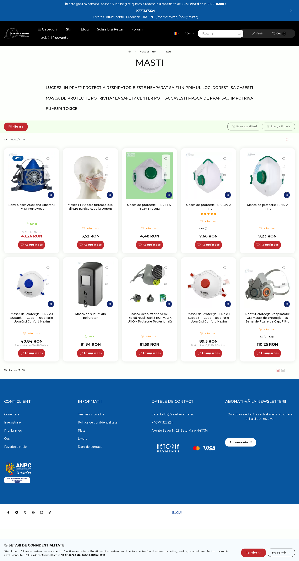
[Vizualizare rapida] (48, 175)
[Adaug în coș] (31, 245)
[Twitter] (25, 512)
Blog (85, 29)
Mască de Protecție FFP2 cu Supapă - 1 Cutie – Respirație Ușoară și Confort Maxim (31, 317)
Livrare (82, 439)
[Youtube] (33, 512)
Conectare (11, 414)
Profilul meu (13, 430)
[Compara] (48, 167)
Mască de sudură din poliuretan (90, 316)
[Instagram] (41, 512)
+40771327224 (162, 422)
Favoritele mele (15, 447)
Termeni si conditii (91, 414)
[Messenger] (16, 512)
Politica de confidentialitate (98, 422)
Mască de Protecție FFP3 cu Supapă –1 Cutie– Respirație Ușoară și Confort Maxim (208, 317)
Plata (81, 430)
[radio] (291, 139)
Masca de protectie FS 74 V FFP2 (267, 207)
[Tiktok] (50, 512)
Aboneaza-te (241, 442)
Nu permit (281, 552)
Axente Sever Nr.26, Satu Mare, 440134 (180, 430)
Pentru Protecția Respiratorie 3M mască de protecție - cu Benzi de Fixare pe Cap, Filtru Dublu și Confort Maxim (267, 319)
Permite (253, 552)
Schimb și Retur (110, 29)
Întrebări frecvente (53, 38)
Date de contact (90, 447)
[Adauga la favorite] (48, 159)
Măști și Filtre (148, 51)
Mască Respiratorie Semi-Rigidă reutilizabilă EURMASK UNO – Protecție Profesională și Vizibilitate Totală (149, 319)
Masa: (203, 228)
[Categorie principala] (129, 51)
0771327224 (145, 10)
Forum (137, 29)
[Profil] (257, 33)
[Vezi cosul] (279, 33)
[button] (47, 29)
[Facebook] (8, 512)
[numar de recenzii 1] (208, 214)
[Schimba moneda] (189, 33)
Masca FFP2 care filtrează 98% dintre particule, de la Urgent (90, 207)
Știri (69, 29)
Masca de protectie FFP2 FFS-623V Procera (149, 207)
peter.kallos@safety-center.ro (173, 414)
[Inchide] (291, 11)
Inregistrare (12, 422)
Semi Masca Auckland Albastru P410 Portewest (32, 207)
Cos (7, 439)
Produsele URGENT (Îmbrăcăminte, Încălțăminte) (162, 17)
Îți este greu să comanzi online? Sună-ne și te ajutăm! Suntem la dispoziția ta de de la (145, 4)
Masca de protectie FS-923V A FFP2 (208, 207)
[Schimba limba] (177, 33)
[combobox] (221, 33)
